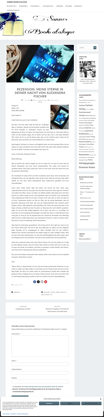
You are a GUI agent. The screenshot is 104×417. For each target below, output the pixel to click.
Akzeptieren (49, 403)
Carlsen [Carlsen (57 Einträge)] (82, 105)
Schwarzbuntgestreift (86, 205)
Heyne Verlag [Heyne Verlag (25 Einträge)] (89, 125)
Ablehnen (70, 403)
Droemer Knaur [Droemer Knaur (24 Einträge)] (89, 115)
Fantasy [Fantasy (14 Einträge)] (85, 120)
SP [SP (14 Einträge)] (87, 157)
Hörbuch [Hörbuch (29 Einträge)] (81, 128)
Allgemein (17, 292)
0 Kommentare (54, 100)
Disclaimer (68, 6)
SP (51, 294)
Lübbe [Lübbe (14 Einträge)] (86, 139)
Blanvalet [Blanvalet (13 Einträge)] (81, 100)
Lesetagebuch (35, 6)
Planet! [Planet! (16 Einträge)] (85, 147)
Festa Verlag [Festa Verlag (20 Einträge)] (91, 120)
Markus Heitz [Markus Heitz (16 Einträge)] (91, 139)
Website (14, 378)
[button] (101, 399)
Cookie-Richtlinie (6, 413)
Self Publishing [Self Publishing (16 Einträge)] (82, 157)
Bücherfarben (84, 219)
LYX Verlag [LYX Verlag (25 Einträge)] (82, 139)
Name (14, 361)
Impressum (59, 6)
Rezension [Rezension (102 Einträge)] (84, 154)
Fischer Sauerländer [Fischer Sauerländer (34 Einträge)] (85, 123)
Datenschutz (13, 413)
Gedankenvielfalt (85, 216)
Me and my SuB (11, 6)
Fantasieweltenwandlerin (87, 201)
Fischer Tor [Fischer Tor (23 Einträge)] (82, 125)
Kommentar (16, 334)
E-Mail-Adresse (17, 369)
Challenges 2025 (48, 6)
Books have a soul (85, 198)
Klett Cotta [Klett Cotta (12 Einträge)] (91, 134)
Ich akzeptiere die (38, 389)
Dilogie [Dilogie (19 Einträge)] (92, 109)
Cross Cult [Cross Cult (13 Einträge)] (87, 109)
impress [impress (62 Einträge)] (88, 128)
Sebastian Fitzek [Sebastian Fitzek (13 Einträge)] (92, 155)
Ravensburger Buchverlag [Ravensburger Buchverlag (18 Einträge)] (85, 151)
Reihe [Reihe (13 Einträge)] (93, 151)
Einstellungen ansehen (91, 403)
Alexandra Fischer (49, 292)
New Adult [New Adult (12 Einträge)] (93, 141)
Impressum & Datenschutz (22, 413)
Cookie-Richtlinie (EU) (13, 10)
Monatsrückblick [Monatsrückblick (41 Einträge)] (85, 142)
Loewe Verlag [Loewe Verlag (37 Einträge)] (90, 137)
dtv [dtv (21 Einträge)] (94, 115)
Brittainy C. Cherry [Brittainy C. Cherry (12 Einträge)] (87, 102)
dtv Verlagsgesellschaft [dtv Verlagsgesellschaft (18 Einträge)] (85, 118)
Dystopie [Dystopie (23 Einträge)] (93, 118)
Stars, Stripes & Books (86, 209)
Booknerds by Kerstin (86, 182)
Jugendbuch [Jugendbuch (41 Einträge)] (88, 131)
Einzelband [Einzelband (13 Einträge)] (81, 120)
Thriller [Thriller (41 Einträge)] (90, 160)
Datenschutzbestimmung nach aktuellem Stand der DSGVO (43, 386)
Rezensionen (23, 6)
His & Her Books (85, 212)
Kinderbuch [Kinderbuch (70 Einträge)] (84, 134)
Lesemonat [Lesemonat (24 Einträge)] (82, 137)
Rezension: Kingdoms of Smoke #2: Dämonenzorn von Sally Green (57, 309)
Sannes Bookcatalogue (17, 2)
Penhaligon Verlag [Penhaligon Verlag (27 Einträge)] (84, 144)
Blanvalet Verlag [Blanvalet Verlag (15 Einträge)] (86, 100)
